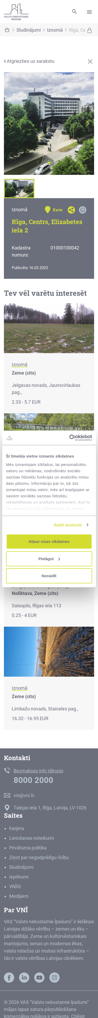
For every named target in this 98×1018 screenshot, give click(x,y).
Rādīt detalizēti (68, 524)
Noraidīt (49, 576)
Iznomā (55, 30)
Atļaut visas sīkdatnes (49, 541)
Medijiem (18, 896)
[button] (11, 123)
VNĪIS (15, 886)
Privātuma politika (28, 847)
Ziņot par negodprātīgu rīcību (39, 857)
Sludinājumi (28, 30)
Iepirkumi (18, 877)
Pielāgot (49, 558)
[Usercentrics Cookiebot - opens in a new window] (70, 437)
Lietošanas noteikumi (31, 838)
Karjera (16, 828)
